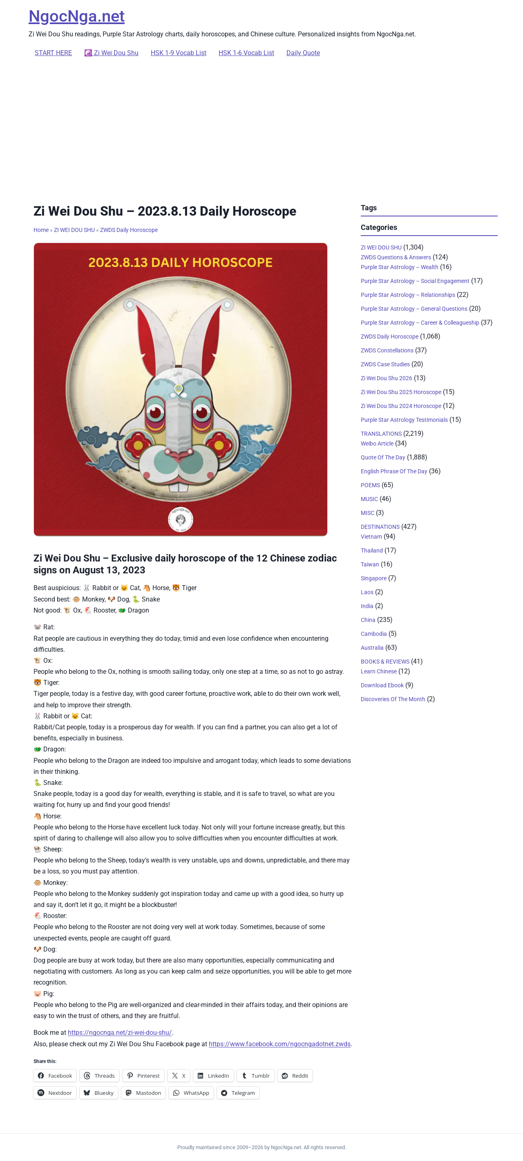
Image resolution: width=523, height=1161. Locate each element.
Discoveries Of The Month (393, 699)
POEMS (370, 485)
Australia (372, 647)
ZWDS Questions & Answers (396, 257)
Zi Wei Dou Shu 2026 (386, 378)
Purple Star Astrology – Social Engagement (415, 281)
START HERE (53, 53)
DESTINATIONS (380, 527)
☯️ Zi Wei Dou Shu (111, 53)
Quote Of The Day (383, 457)
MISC (367, 513)
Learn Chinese (379, 671)
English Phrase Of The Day (394, 471)
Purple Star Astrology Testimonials (404, 420)
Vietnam (371, 536)
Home (41, 230)
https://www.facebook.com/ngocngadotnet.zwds (280, 1044)
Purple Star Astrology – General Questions (414, 308)
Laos (367, 592)
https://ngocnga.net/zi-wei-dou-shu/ (120, 1032)
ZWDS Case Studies (385, 364)
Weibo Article (377, 443)
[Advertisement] (261, 129)
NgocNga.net (77, 16)
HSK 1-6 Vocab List (246, 53)
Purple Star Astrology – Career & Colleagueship (420, 322)
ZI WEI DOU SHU (74, 230)
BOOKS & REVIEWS (385, 661)
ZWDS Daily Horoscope (129, 230)
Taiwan (370, 564)
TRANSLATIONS (381, 433)
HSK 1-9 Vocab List (178, 53)
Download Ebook (382, 685)
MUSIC (369, 499)
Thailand (372, 550)
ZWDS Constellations (387, 350)
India (367, 606)
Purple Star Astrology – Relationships (408, 295)
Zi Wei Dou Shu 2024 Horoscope (401, 406)
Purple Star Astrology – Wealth (399, 267)
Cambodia (374, 634)
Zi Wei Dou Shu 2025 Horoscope (401, 392)
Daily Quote (303, 53)
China (368, 620)
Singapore (374, 578)
